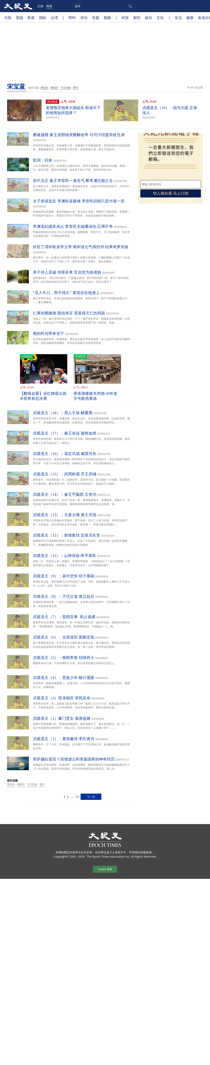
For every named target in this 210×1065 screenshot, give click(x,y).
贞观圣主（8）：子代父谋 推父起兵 (63, 596)
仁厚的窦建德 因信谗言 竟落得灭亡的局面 (69, 313)
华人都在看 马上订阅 (170, 193)
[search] (103, 6)
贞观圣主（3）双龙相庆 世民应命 (61, 698)
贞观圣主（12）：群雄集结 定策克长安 (66, 535)
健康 (189, 17)
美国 (19, 17)
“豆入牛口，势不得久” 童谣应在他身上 (66, 293)
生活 (178, 17)
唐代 (75, 87)
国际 (42, 17)
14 (77, 796)
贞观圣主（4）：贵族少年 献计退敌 (63, 677)
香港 (31, 17)
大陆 (7, 17)
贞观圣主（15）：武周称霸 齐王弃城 (64, 474)
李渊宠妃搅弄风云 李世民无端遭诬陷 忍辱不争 (73, 226)
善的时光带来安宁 (48, 333)
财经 (137, 17)
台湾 (54, 17)
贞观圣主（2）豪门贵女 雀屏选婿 (61, 718)
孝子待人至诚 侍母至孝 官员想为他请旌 (67, 272)
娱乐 (148, 17)
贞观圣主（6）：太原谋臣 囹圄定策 (63, 637)
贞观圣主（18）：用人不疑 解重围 (62, 413)
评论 (84, 17)
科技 (125, 17)
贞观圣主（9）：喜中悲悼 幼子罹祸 (63, 576)
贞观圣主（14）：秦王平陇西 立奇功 (64, 494)
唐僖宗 (44, 87)
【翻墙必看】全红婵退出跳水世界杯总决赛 (43, 396)
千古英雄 (65, 87)
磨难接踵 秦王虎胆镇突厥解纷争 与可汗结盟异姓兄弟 (79, 135)
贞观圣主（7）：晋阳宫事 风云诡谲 (64, 617)
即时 (72, 17)
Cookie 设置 (105, 869)
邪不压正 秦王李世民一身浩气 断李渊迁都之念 (73, 181)
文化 (160, 17)
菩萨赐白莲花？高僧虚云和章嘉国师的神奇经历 (74, 759)
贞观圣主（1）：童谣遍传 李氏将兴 (63, 739)
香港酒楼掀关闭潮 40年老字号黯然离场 (96, 396)
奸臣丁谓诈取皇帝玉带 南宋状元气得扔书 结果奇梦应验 (80, 247)
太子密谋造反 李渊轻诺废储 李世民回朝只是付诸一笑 (79, 201)
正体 (40, 6)
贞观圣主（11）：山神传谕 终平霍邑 (64, 556)
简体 (49, 6)
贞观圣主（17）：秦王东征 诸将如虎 (64, 433)
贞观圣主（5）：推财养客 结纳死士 (63, 657)
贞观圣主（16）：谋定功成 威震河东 (64, 454)
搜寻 (130, 6)
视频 (107, 17)
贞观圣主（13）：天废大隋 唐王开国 (64, 515)
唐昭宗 (54, 87)
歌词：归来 (42, 160)
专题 (95, 17)
